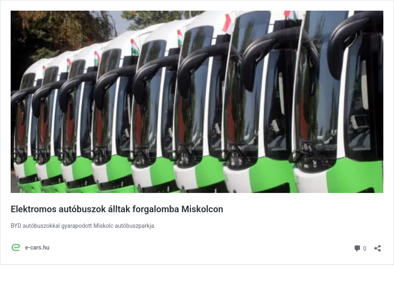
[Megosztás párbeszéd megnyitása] (377, 245)
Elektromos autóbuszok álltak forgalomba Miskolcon (117, 209)
